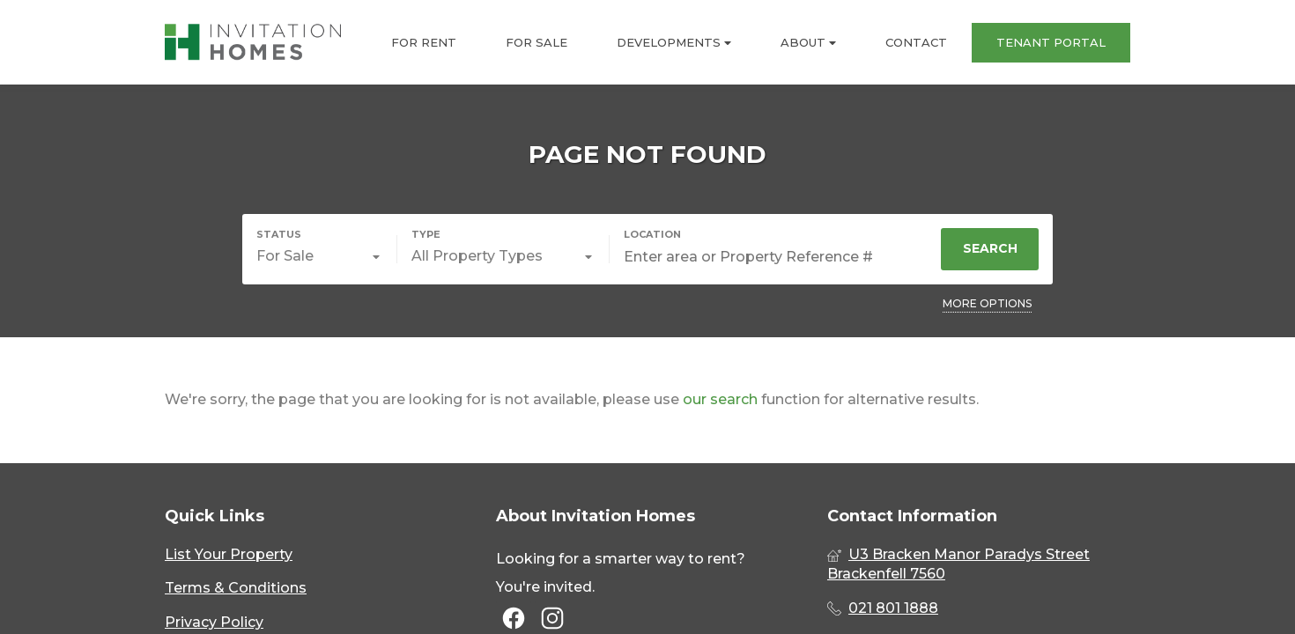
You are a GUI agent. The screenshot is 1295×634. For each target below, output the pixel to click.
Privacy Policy (214, 622)
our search (720, 399)
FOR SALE (536, 42)
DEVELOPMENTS (674, 43)
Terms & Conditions (236, 587)
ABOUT (808, 43)
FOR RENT (423, 42)
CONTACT (916, 42)
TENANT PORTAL (1051, 42)
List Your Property (228, 554)
